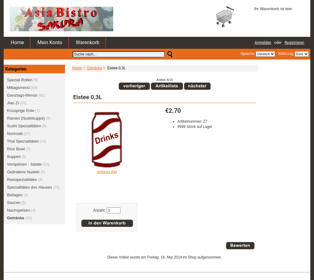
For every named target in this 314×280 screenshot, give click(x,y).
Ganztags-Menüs (22, 95)
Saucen (14, 202)
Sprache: (247, 54)
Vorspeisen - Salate (24, 164)
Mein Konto (49, 42)
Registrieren (294, 42)
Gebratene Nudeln (23, 172)
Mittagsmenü (18, 87)
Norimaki (15, 133)
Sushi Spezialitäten (24, 126)
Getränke (94, 68)
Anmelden (263, 42)
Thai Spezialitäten (23, 141)
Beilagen (15, 195)
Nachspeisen (18, 210)
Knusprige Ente (20, 110)
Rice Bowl (16, 149)
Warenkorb (87, 42)
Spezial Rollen (20, 80)
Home (17, 42)
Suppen (14, 156)
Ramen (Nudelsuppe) (26, 118)
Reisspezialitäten (22, 179)
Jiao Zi (13, 103)
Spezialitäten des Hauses (29, 187)
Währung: (285, 54)
